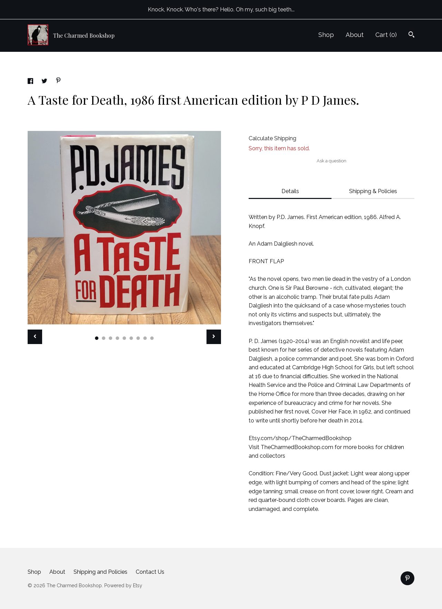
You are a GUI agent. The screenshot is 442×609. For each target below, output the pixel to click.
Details (290, 191)
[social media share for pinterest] (58, 81)
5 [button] (124, 338)
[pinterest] (407, 578)
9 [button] (152, 338)
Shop (326, 34)
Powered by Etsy (123, 585)
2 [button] (103, 338)
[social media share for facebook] (31, 82)
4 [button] (117, 338)
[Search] (411, 35)
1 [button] (96, 338)
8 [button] (145, 338)
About (355, 34)
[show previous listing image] (35, 337)
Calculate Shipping (272, 138)
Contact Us (150, 572)
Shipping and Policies (100, 572)
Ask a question (331, 160)
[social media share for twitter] (45, 82)
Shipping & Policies (373, 191)
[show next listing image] (213, 337)
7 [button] (138, 338)
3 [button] (110, 338)
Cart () (386, 34)
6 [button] (131, 338)
